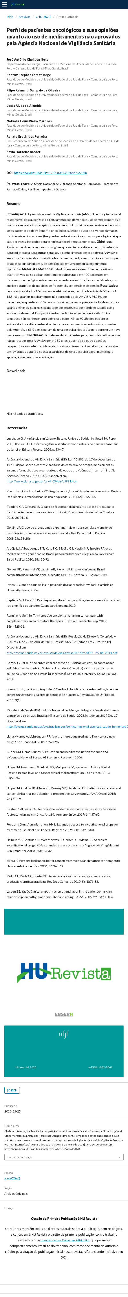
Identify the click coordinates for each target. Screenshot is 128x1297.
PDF (14, 1090)
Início (10, 16)
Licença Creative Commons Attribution (65, 1240)
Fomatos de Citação (20, 1157)
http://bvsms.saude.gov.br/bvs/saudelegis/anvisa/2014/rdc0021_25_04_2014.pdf (62, 653)
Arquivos (24, 16)
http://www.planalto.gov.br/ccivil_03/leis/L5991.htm (42, 481)
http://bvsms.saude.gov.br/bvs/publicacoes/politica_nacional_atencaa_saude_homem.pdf (67, 726)
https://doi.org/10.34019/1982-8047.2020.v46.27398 (50, 173)
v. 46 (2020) (43, 16)
